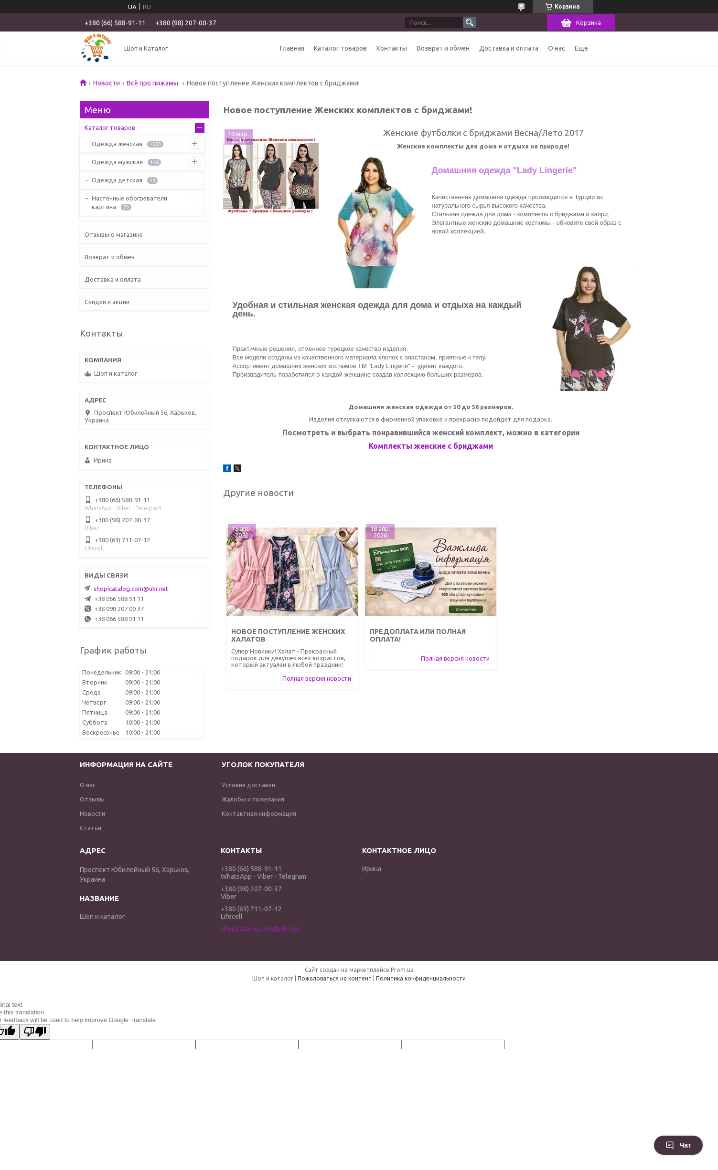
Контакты (391, 48)
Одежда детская (117, 180)
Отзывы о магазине (114, 234)
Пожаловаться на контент (335, 978)
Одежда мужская (117, 161)
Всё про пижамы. (153, 83)
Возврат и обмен (443, 48)
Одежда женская (117, 143)
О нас (556, 48)
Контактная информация (259, 813)
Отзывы (92, 799)
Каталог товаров (340, 48)
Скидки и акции (107, 301)
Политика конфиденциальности (421, 978)
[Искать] (469, 22)
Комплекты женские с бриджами (431, 446)
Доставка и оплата (508, 48)
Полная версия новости (316, 678)
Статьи (90, 827)
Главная (292, 48)
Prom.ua (402, 970)
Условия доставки (248, 784)
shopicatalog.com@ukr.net (131, 588)
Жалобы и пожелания (253, 799)
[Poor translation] (35, 1032)
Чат (678, 1145)
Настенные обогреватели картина (129, 202)
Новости (106, 83)
